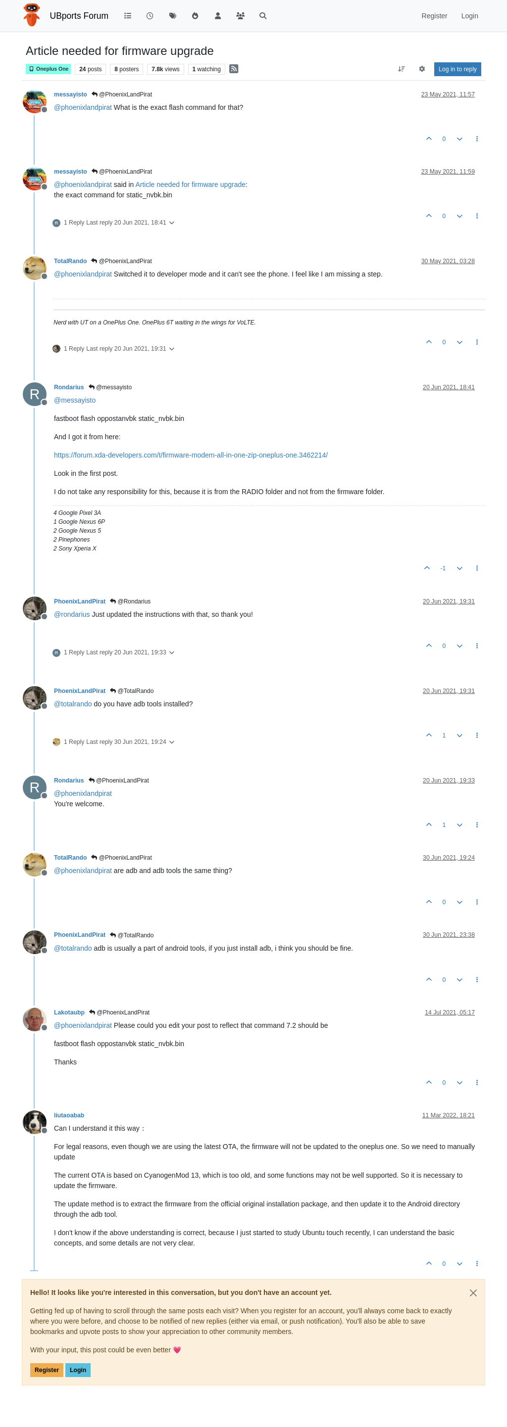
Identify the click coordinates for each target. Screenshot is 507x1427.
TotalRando (70, 261)
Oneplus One (48, 69)
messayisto (70, 94)
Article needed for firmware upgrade (190, 184)
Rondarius (69, 387)
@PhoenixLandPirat (122, 94)
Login (78, 1370)
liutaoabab (69, 1115)
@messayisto (110, 387)
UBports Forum (79, 16)
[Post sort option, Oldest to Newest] (401, 69)
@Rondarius (130, 601)
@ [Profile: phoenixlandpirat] (83, 107)
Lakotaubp (69, 1012)
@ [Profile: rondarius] (72, 614)
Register (47, 1370)
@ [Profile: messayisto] (75, 400)
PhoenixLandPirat (79, 601)
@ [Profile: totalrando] (73, 704)
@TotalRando (131, 691)
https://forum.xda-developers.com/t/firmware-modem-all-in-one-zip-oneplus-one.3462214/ (191, 455)
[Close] (473, 1293)
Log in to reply (458, 69)
